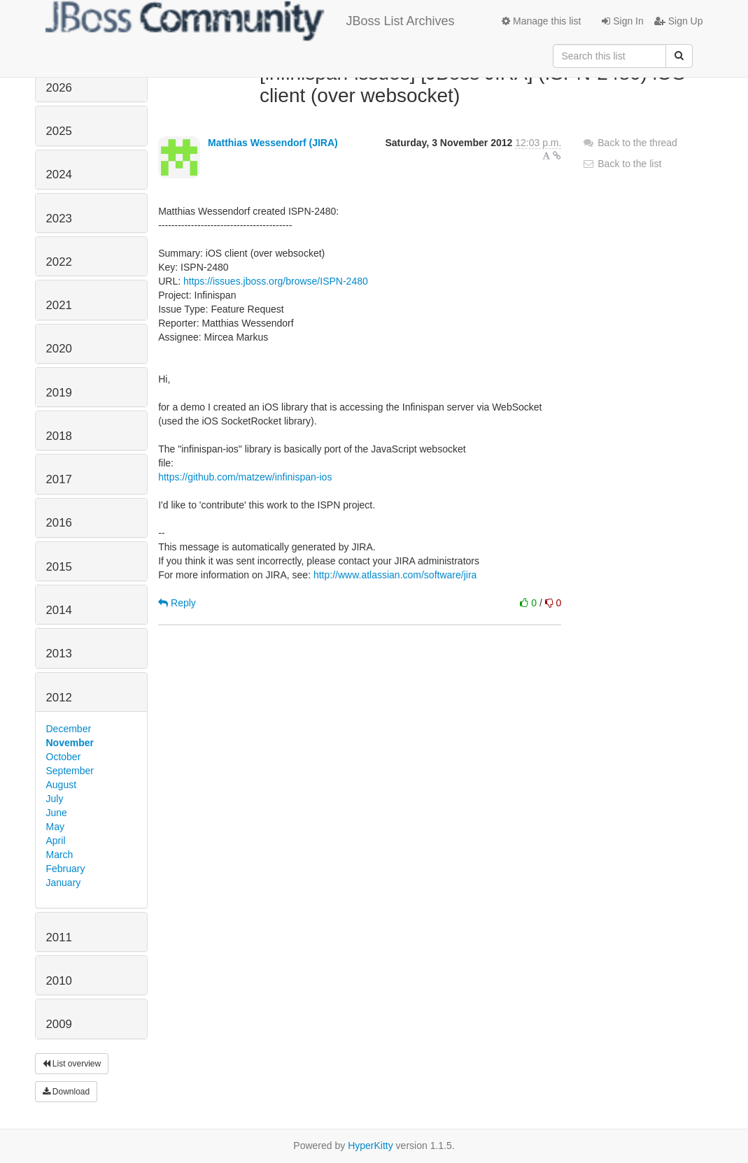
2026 (59, 87)
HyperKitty (370, 1145)
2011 (59, 937)
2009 (59, 1024)
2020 (59, 348)
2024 (59, 174)
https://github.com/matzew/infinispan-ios (245, 477)
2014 (59, 610)
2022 (59, 262)
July (55, 798)
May (55, 826)
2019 (59, 392)
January (63, 882)
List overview (72, 1064)
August (61, 784)
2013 (59, 653)
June (56, 812)
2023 (59, 218)
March (59, 854)
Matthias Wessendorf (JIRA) (273, 142)
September (70, 770)
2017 (59, 479)
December (69, 728)
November (70, 742)
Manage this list (541, 21)
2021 (59, 305)
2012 (59, 697)
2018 (59, 436)
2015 (59, 566)
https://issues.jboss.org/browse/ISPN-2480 (275, 281)
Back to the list (621, 163)
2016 (59, 522)
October (63, 756)
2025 (59, 131)
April (56, 840)
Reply (177, 602)
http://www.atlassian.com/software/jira (395, 574)
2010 (59, 980)
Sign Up (678, 21)
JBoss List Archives (250, 20)
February (65, 868)
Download (66, 1092)
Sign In (622, 21)
